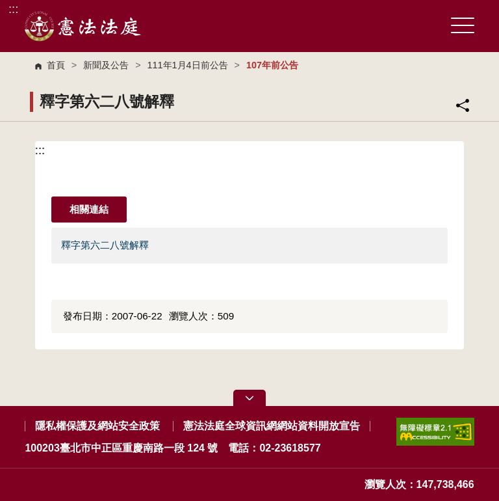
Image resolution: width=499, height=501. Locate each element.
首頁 (56, 65)
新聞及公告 (106, 65)
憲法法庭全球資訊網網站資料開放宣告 (271, 425)
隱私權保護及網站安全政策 (97, 425)
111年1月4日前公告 (187, 65)
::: (13, 9)
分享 (462, 105)
